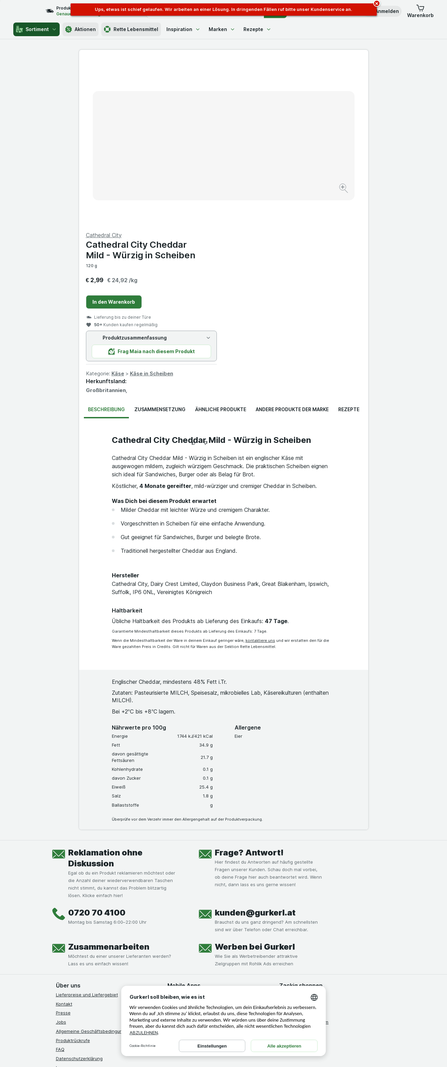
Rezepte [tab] (348, 245)
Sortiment (36, 29)
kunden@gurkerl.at (255, 748)
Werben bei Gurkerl (255, 783)
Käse (262, 209)
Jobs (61, 858)
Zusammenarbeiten (108, 783)
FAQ (60, 885)
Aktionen (80, 29)
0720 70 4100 (96, 748)
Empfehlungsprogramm (303, 858)
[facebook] (60, 947)
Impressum (67, 903)
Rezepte (257, 29)
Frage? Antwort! (249, 688)
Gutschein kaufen (298, 839)
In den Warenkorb (258, 138)
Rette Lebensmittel (131, 29)
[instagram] (76, 947)
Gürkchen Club (295, 830)
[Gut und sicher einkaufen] (248, 964)
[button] (382, 11)
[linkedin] (109, 947)
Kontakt (64, 839)
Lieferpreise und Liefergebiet (87, 830)
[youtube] (93, 947)
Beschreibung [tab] (106, 245)
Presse (63, 848)
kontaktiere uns (260, 476)
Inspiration (183, 29)
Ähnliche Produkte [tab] (220, 245)
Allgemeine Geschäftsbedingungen (93, 867)
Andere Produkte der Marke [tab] (292, 245)
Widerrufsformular (75, 921)
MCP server (291, 867)
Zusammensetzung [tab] (159, 245)
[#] (302, 953)
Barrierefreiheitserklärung (83, 912)
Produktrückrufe (73, 876)
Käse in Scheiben (296, 209)
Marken (222, 29)
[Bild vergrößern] (200, 167)
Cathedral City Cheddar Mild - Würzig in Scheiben (285, 85)
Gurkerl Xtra (292, 848)
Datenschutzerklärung (79, 894)
